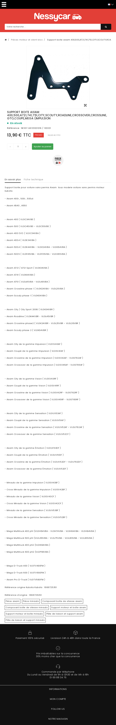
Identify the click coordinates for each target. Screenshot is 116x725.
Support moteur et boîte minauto (24, 613)
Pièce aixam (12, 601)
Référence (13, 128)
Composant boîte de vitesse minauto (27, 607)
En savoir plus (13, 179)
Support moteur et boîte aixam (68, 607)
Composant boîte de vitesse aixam (62, 601)
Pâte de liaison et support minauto (25, 620)
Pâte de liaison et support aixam (64, 613)
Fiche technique (33, 179)
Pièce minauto (31, 601)
